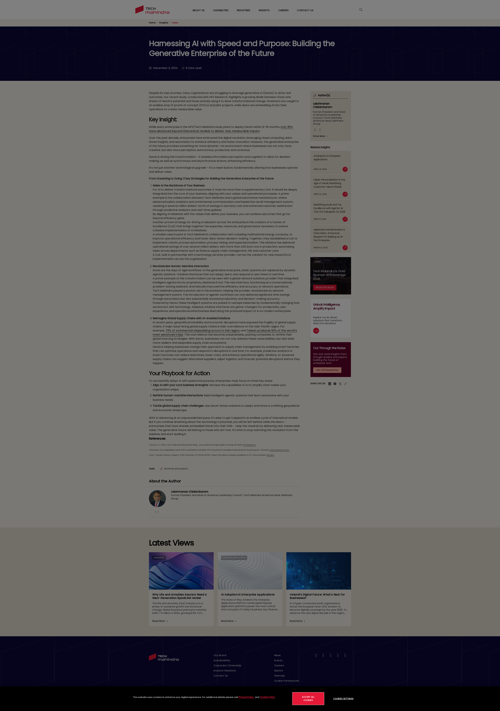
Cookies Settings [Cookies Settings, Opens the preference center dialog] (343, 698)
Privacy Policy (246, 697)
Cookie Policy (267, 697)
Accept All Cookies (308, 699)
